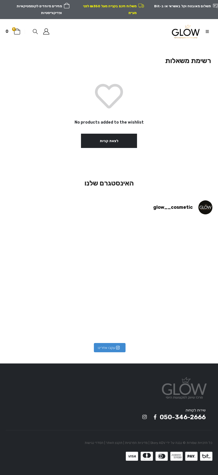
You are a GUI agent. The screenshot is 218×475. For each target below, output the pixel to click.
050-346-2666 (183, 417)
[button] (207, 31)
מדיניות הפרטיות (136, 443)
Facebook (155, 417)
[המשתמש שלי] (46, 31)
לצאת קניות (109, 141)
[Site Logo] (185, 31)
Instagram (144, 417)
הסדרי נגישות (94, 443)
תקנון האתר (114, 443)
